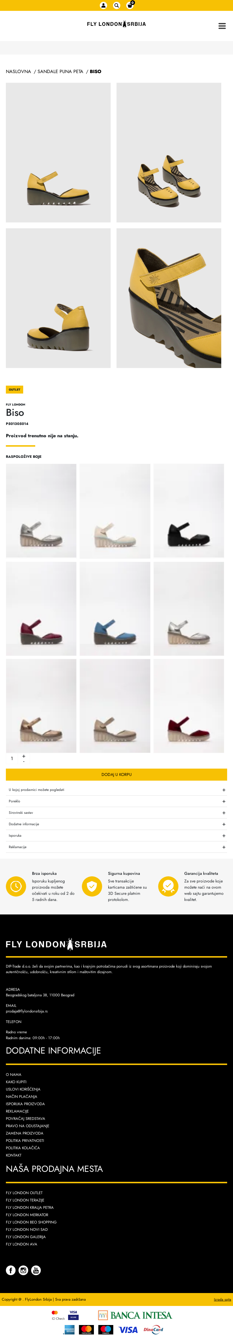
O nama (13, 1074)
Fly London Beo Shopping (31, 1222)
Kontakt (13, 1155)
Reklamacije (17, 1111)
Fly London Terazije (25, 1200)
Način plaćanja (21, 1096)
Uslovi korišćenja (23, 1089)
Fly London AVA (21, 1244)
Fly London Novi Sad (27, 1229)
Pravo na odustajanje (27, 1126)
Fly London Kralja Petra (30, 1207)
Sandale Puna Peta (60, 71)
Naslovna (18, 71)
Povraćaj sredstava (25, 1118)
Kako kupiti (16, 1082)
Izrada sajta (222, 1299)
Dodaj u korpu (117, 774)
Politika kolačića (23, 1148)
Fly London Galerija (26, 1237)
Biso (95, 71)
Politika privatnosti (25, 1140)
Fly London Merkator (27, 1215)
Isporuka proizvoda (25, 1104)
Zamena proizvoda (24, 1133)
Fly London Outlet (24, 1193)
